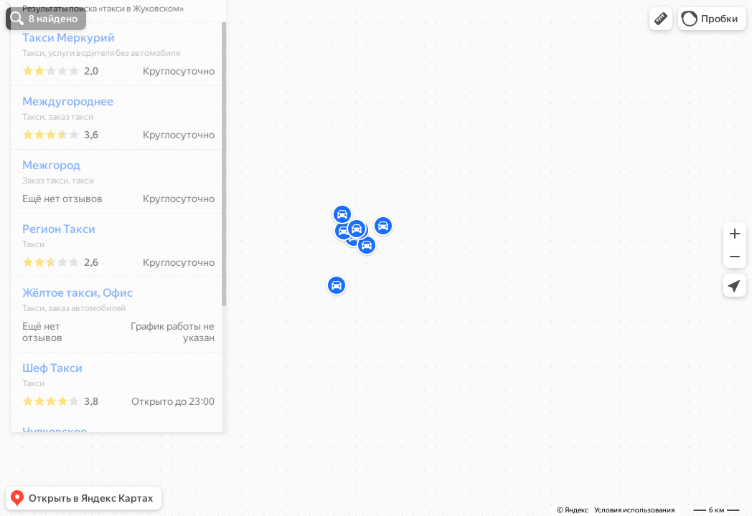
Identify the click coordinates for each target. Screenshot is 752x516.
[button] (660, 18)
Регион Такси (51, 271)
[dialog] (110, 255)
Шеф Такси (44, 410)
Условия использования (634, 510)
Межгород (43, 207)
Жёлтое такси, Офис (69, 335)
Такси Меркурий (60, 80)
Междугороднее (59, 143)
